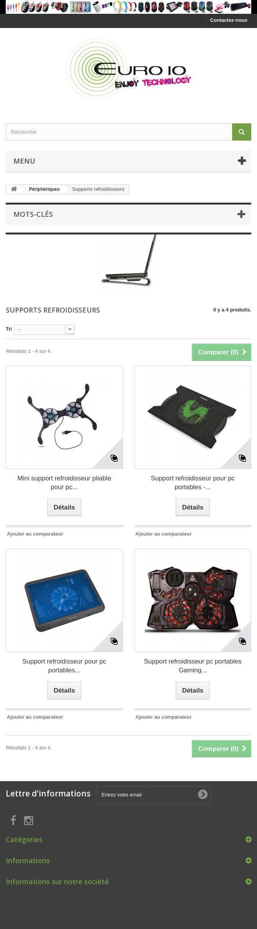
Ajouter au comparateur (35, 534)
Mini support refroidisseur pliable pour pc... (64, 483)
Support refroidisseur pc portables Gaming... (193, 666)
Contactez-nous (229, 20)
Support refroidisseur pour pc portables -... (193, 483)
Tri (9, 329)
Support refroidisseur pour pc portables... (64, 666)
